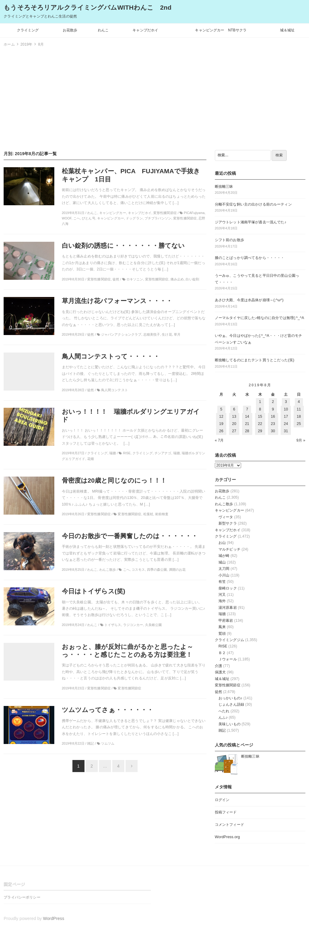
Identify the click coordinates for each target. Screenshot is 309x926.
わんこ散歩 (224, 504)
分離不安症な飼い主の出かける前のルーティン (253, 204)
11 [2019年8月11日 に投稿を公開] (299, 409)
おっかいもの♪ (230, 698)
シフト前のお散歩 (229, 240)
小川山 (223, 575)
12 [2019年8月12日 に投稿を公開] (221, 416)
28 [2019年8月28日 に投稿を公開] (247, 431)
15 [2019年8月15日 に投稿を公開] (260, 416)
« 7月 (219, 440)
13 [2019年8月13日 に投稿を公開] (234, 416)
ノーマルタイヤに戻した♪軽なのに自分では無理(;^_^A (259, 318)
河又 (222, 594)
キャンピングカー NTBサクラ (221, 30)
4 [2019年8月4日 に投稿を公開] (299, 402)
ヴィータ (225, 517)
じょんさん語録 (231, 704)
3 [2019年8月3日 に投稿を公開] (286, 402)
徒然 (218, 692)
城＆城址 (287, 30)
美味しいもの (229, 724)
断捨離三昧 (224, 186)
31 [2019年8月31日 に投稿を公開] (286, 431)
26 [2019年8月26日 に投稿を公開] (221, 431)
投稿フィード (226, 812)
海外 (222, 601)
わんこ (103, 30)
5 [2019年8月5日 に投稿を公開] (221, 409)
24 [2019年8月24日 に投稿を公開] (286, 424)
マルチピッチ (229, 549)
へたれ (223, 711)
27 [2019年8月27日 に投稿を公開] (234, 431)
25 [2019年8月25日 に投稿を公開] (299, 424)
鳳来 (222, 627)
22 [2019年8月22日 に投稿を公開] (260, 424)
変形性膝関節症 (228, 685)
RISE (222, 646)
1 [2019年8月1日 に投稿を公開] (260, 402)
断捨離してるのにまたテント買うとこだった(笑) (254, 360)
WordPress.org (227, 837)
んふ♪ (223, 717)
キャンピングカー (229, 510)
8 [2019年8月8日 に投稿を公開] (260, 409)
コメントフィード (229, 824)
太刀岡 (223, 569)
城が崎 (223, 556)
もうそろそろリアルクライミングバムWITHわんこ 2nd (87, 7)
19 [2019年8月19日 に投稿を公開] (221, 424)
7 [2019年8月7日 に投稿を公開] (247, 409)
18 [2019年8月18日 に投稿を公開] (299, 416)
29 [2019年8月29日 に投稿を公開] (260, 431)
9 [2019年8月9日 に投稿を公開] (273, 409)
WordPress (53, 918)
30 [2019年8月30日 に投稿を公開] (273, 431)
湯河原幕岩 (227, 607)
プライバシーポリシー (22, 897)
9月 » (300, 440)
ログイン (222, 800)
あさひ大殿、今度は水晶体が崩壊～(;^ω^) (249, 300)
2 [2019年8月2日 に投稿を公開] (273, 402)
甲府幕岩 (225, 620)
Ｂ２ (222, 653)
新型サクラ (227, 523)
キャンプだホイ (145, 30)
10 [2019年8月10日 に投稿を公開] (286, 409)
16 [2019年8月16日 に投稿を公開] (273, 416)
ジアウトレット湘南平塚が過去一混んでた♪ (250, 222)
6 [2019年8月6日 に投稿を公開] (234, 409)
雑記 (222, 730)
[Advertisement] (154, 97)
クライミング (28, 30)
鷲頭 (222, 633)
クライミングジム (229, 640)
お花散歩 (70, 30)
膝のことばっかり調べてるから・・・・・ (250, 258)
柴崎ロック (227, 588)
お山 (222, 543)
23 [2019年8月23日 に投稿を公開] (273, 424)
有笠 (222, 582)
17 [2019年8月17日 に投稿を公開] (286, 416)
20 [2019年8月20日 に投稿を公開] (234, 424)
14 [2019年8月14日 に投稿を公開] (247, 416)
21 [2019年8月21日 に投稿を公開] (247, 424)
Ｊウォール (227, 659)
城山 (222, 562)
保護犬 (220, 672)
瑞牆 (222, 614)
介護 (218, 666)
